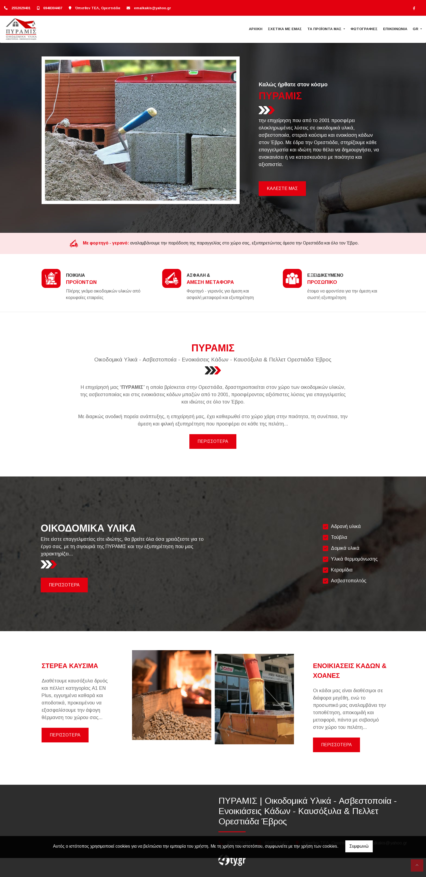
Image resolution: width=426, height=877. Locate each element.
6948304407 (52, 8)
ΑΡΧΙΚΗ (255, 29)
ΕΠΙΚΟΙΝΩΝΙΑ (395, 29)
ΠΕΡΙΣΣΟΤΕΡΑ (213, 441)
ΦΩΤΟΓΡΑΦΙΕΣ (364, 29)
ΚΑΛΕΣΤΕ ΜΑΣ (282, 188)
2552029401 (20, 8)
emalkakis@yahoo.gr (152, 8)
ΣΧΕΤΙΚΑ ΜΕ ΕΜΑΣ (285, 29)
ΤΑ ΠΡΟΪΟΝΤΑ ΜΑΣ (325, 29)
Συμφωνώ (359, 846)
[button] (56, 130)
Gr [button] (416, 29)
